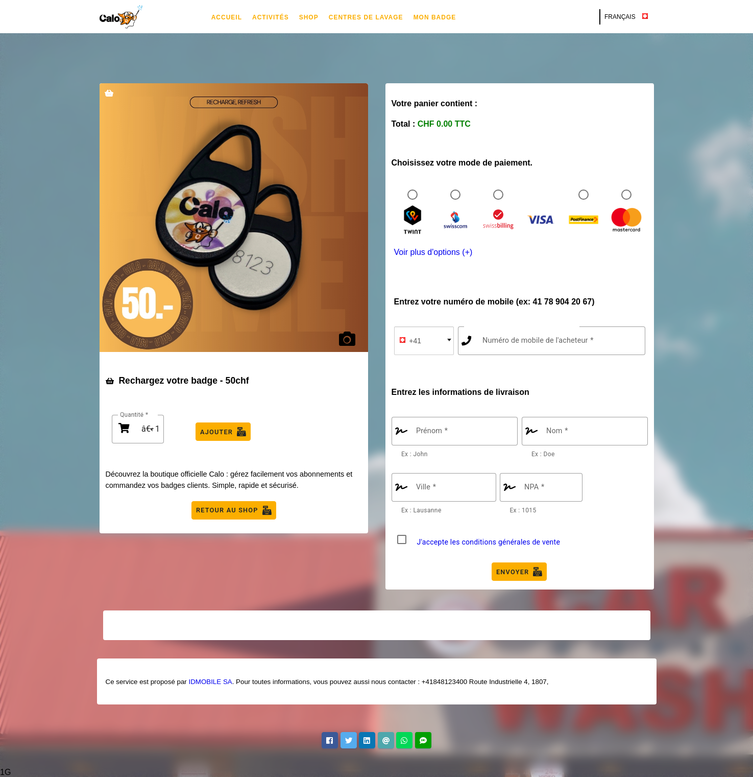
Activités (270, 17)
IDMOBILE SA (210, 682)
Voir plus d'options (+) (433, 252)
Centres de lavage (366, 17)
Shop (309, 17)
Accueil (226, 17)
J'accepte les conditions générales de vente (489, 542)
